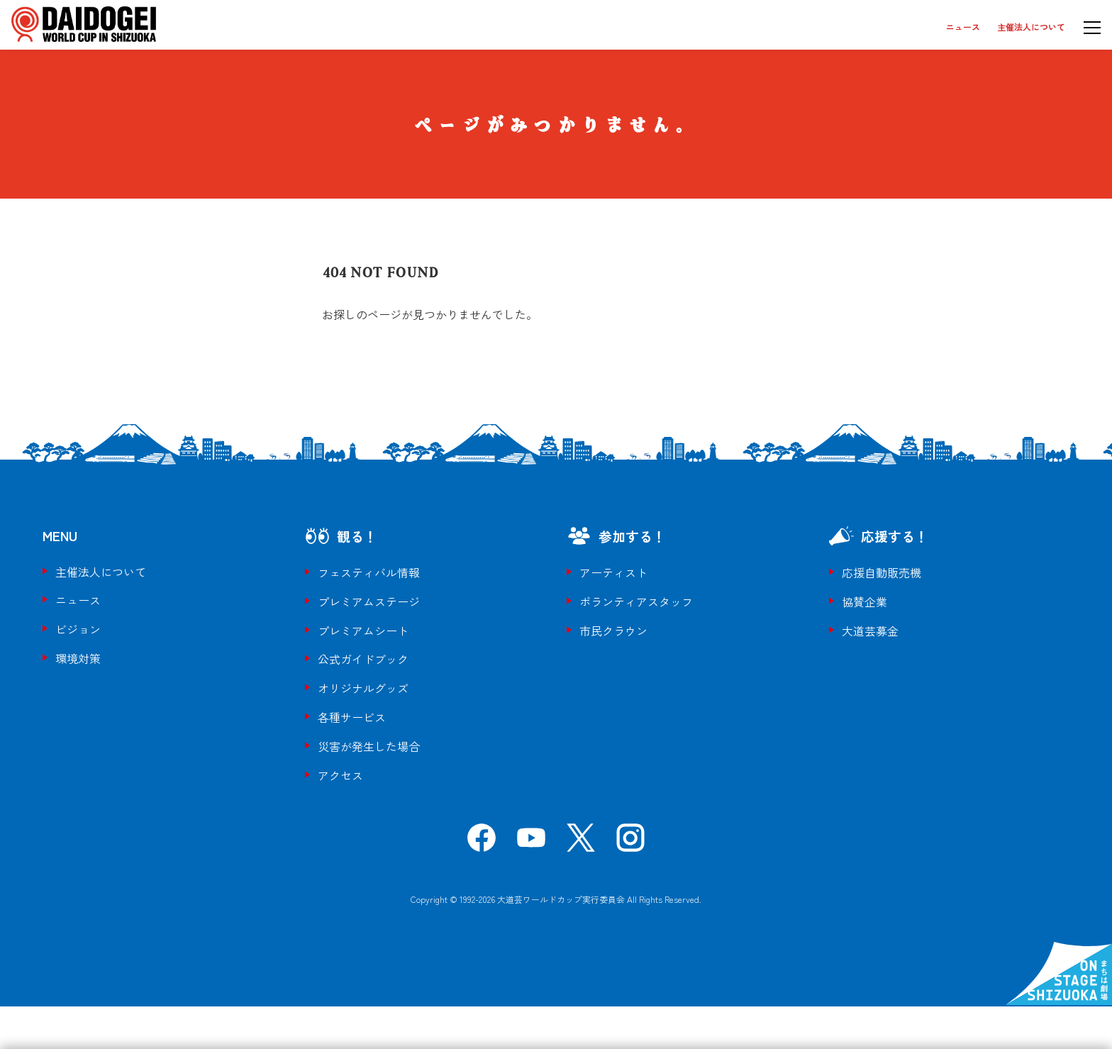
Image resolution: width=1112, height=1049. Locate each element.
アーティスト (613, 572)
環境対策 (78, 658)
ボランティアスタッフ (636, 601)
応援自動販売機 (881, 572)
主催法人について (1031, 27)
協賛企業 (864, 601)
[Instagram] (630, 842)
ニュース (963, 27)
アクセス (340, 775)
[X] (581, 842)
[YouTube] (531, 842)
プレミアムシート (363, 630)
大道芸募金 (870, 630)
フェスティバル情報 (369, 572)
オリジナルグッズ (363, 687)
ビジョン (78, 629)
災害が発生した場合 (369, 746)
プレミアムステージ (369, 601)
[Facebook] (481, 842)
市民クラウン (613, 630)
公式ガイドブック (363, 658)
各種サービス (352, 717)
